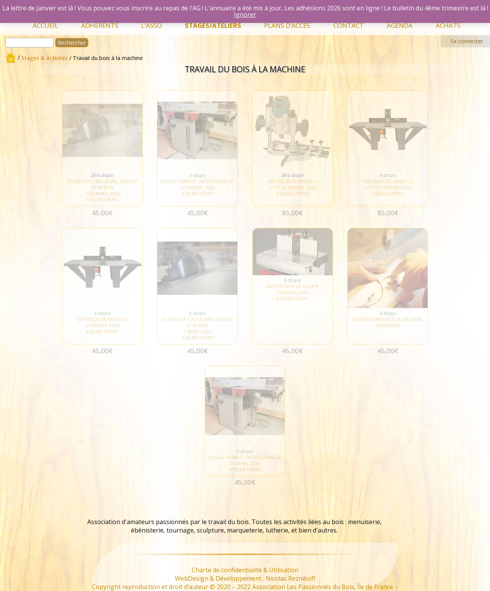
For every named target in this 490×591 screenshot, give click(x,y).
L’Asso (151, 25)
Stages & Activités (44, 58)
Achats (448, 25)
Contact (348, 25)
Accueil (45, 25)
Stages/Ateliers (213, 25)
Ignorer (245, 14)
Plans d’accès (287, 25)
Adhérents (99, 25)
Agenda (400, 25)
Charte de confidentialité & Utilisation (245, 570)
